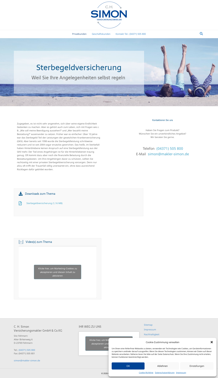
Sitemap (148, 324)
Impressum (181, 372)
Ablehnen (162, 365)
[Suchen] (201, 33)
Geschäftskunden (101, 33)
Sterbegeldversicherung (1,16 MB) (44, 203)
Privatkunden (79, 33)
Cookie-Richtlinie (146, 372)
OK (128, 365)
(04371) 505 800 (170, 148)
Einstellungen (197, 365)
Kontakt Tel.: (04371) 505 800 (131, 33)
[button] (211, 342)
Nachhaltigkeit (151, 334)
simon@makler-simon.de (168, 153)
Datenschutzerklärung (164, 372)
